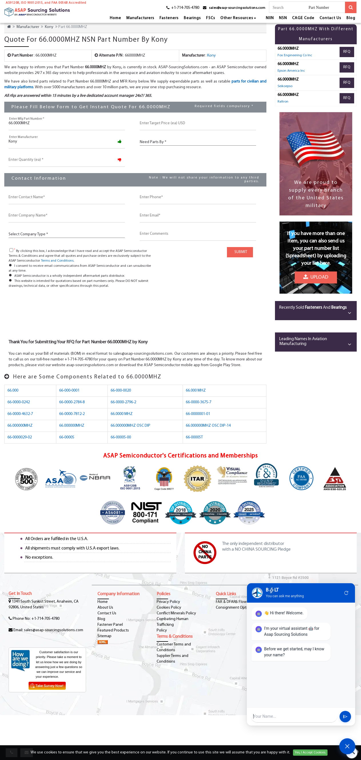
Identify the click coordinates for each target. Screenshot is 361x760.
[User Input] (294, 716)
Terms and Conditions (57, 260)
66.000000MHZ (20, 426)
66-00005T (194, 437)
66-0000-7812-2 (72, 414)
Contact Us (330, 18)
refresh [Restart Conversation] (346, 592)
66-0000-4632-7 (20, 414)
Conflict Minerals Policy (176, 613)
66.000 (12, 390)
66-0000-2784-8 (72, 402)
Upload (315, 277)
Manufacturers (140, 18)
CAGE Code (303, 18)
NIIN (270, 18)
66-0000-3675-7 (198, 402)
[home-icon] (9, 27)
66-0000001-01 (198, 414)
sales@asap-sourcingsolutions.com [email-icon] (237, 8)
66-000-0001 (69, 390)
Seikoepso (285, 86)
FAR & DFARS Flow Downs (237, 602)
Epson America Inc (291, 71)
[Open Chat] (347, 746)
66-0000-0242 (18, 402)
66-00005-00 (121, 437)
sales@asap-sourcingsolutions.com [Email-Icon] (53, 630)
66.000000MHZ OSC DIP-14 (208, 426)
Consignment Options (235, 607)
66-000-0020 (121, 390)
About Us (105, 607)
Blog (350, 18)
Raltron (283, 101)
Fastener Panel (110, 625)
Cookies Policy (169, 607)
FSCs (210, 18)
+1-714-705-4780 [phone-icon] (45, 619)
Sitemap (104, 636)
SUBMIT (240, 252)
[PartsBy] (198, 141)
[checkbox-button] (11, 250)
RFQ (346, 52)
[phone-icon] (181, 9)
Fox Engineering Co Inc (295, 55)
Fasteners (169, 18)
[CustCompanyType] (67, 234)
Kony (49, 27)
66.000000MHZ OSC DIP (130, 426)
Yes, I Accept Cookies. (310, 752)
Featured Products (113, 630)
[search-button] (350, 7)
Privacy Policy (168, 602)
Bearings (192, 18)
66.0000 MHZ (122, 414)
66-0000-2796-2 (123, 402)
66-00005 (66, 437)
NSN (283, 18)
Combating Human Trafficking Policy (172, 625)
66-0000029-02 (19, 437)
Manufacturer (28, 27)
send (345, 716)
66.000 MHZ (196, 390)
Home (115, 18)
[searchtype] (327, 8)
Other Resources (238, 18)
